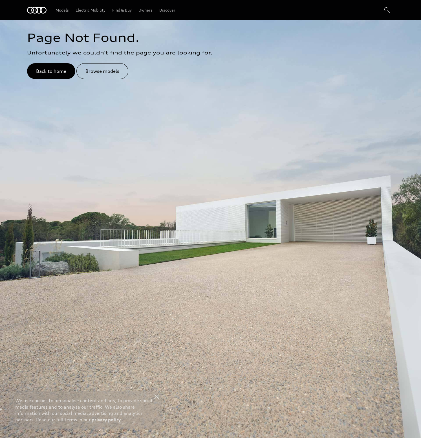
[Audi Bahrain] (37, 10)
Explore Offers (197, 423)
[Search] (387, 10)
